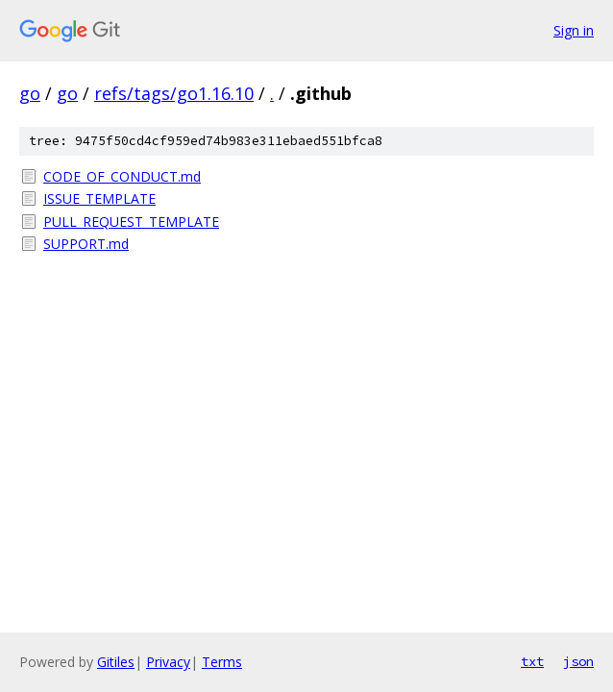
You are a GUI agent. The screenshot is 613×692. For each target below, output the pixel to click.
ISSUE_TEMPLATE (99, 198)
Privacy (168, 662)
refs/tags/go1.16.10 (174, 93)
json (578, 661)
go (29, 93)
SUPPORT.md (86, 244)
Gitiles (116, 662)
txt (532, 661)
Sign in (573, 30)
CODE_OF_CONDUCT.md (122, 176)
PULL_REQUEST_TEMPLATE (131, 221)
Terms (222, 662)
